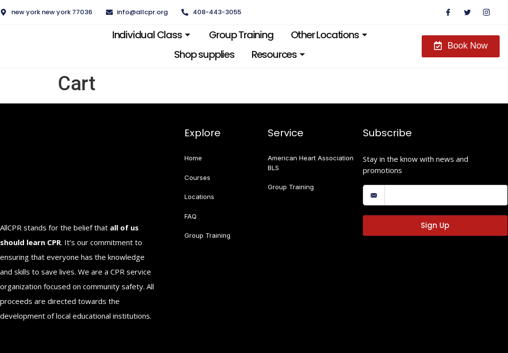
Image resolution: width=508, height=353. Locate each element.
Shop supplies (198, 54)
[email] (446, 195)
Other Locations (327, 35)
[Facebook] (444, 12)
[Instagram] (482, 12)
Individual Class (145, 35)
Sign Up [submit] (435, 225)
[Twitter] (463, 12)
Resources (275, 54)
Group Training (236, 35)
